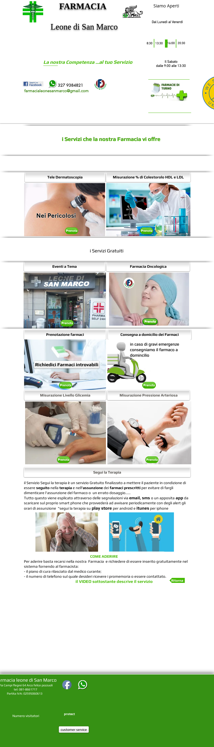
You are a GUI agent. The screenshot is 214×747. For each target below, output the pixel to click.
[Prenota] (71, 230)
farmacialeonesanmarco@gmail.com (56, 91)
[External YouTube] (107, 631)
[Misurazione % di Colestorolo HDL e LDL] (148, 177)
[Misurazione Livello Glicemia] (65, 395)
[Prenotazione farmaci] (65, 334)
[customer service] (74, 729)
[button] (149, 299)
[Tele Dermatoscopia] (65, 177)
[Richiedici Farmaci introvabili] (66, 364)
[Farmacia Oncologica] (148, 266)
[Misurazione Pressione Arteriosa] (148, 395)
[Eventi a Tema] (64, 266)
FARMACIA (82, 6)
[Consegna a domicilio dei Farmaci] (149, 334)
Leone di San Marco (83, 26)
